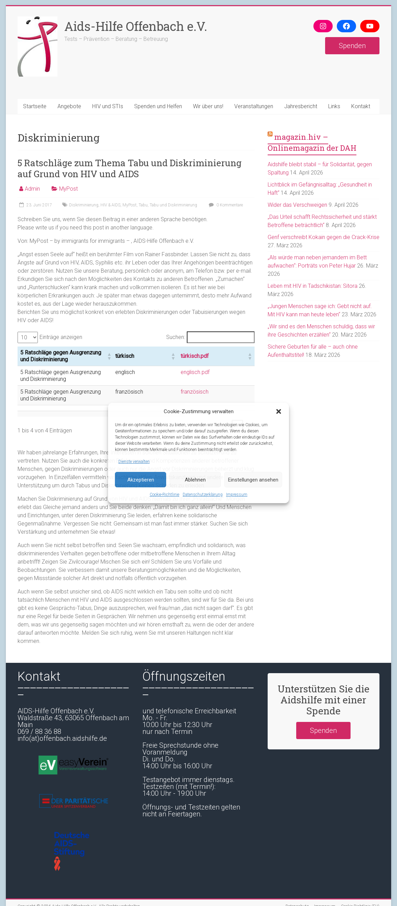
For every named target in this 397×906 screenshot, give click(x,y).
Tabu (143, 205)
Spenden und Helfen (158, 106)
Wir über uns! (208, 106)
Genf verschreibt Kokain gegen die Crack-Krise (323, 237)
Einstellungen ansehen (253, 480)
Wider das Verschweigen (297, 205)
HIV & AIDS (110, 205)
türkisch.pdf (228, 353)
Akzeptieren (140, 480)
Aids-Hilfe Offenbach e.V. (135, 26)
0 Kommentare (225, 205)
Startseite (34, 106)
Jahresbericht (300, 106)
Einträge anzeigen (61, 337)
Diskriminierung (83, 205)
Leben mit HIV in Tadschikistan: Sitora (312, 286)
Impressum (236, 494)
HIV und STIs (107, 106)
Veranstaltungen (253, 106)
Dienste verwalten (134, 461)
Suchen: (175, 337)
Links (334, 106)
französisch (228, 379)
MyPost (68, 188)
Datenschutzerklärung (203, 494)
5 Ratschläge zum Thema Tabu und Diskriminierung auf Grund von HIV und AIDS (130, 168)
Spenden (352, 46)
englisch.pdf (228, 366)
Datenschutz (297, 887)
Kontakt (360, 106)
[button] (278, 411)
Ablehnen (195, 480)
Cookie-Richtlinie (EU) (360, 887)
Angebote (69, 106)
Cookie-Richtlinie (164, 494)
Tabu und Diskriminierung (173, 205)
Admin (32, 188)
